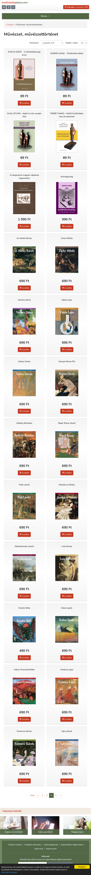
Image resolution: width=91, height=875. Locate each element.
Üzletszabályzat (51, 844)
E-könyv (10, 24)
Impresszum (51, 848)
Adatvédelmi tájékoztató (72, 844)
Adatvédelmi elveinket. (9, 872)
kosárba (24, 103)
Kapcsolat (38, 848)
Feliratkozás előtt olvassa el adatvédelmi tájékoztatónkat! (45, 859)
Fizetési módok (15, 844)
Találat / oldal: (71, 42)
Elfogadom (82, 867)
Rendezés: (34, 42)
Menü (45, 16)
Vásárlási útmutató (32, 844)
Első (32, 795)
